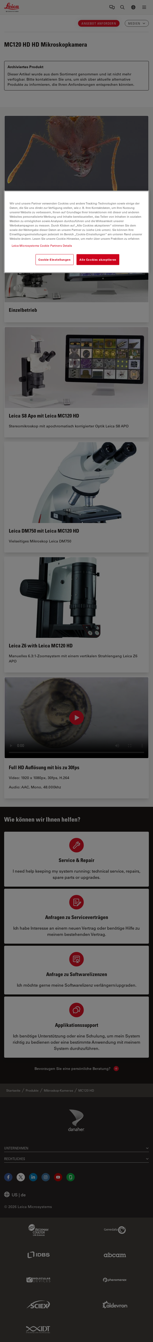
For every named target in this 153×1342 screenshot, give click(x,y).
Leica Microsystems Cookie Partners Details (42, 246)
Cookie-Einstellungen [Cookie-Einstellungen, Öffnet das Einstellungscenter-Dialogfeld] (54, 260)
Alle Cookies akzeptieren (97, 260)
